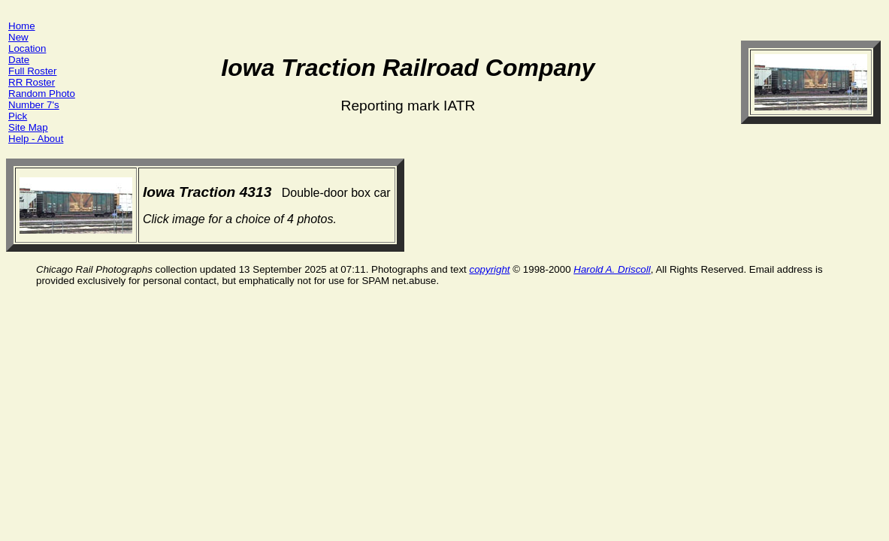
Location (27, 48)
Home (21, 26)
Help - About (35, 138)
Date (18, 59)
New (18, 37)
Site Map (28, 127)
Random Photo (41, 93)
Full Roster (32, 71)
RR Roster (31, 82)
